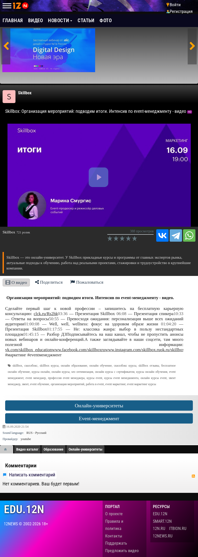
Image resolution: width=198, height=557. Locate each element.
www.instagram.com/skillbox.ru (132, 349)
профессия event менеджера (66, 378)
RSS (193, 476)
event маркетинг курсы (141, 384)
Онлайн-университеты (99, 405)
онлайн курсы (61, 372)
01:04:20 (168, 324)
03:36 (63, 313)
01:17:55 (54, 329)
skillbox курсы (49, 365)
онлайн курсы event (154, 378)
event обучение (39, 384)
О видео (16, 282)
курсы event (94, 378)
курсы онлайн (41, 372)
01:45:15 (31, 334)
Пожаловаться (86, 282)
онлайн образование (74, 365)
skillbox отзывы (148, 365)
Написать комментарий (32, 474)
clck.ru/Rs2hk (46, 313)
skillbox (17, 365)
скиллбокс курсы (125, 365)
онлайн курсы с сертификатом (114, 372)
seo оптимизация (82, 372)
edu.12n (24, 509)
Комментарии (21, 465)
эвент (25, 384)
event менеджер (36, 378)
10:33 (178, 313)
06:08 (121, 313)
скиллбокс (30, 365)
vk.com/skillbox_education (28, 349)
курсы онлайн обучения (151, 372)
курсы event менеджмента (121, 378)
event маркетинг (115, 384)
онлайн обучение (100, 365)
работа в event (95, 384)
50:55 (54, 318)
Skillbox (24, 92)
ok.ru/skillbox (172, 349)
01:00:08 (31, 324)
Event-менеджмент (99, 418)
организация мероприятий (67, 384)
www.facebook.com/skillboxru (78, 349)
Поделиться (49, 282)
